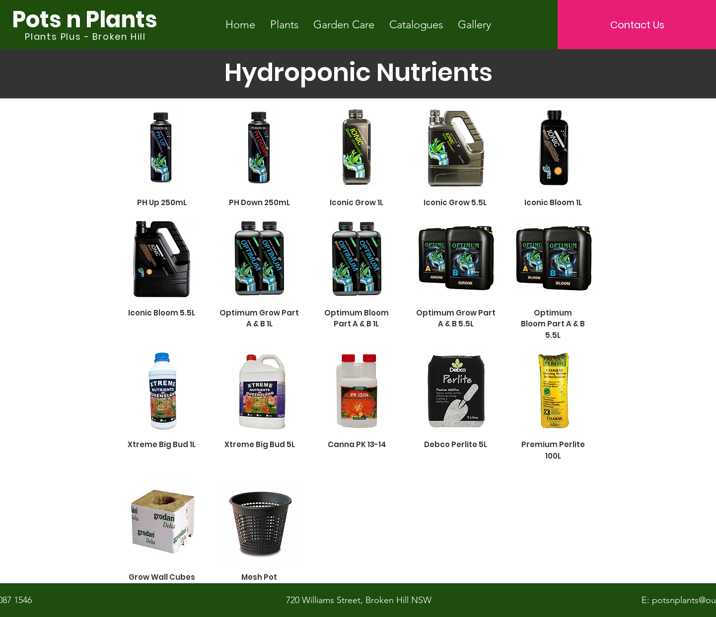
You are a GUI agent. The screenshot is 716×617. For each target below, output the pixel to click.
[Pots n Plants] (84, 19)
